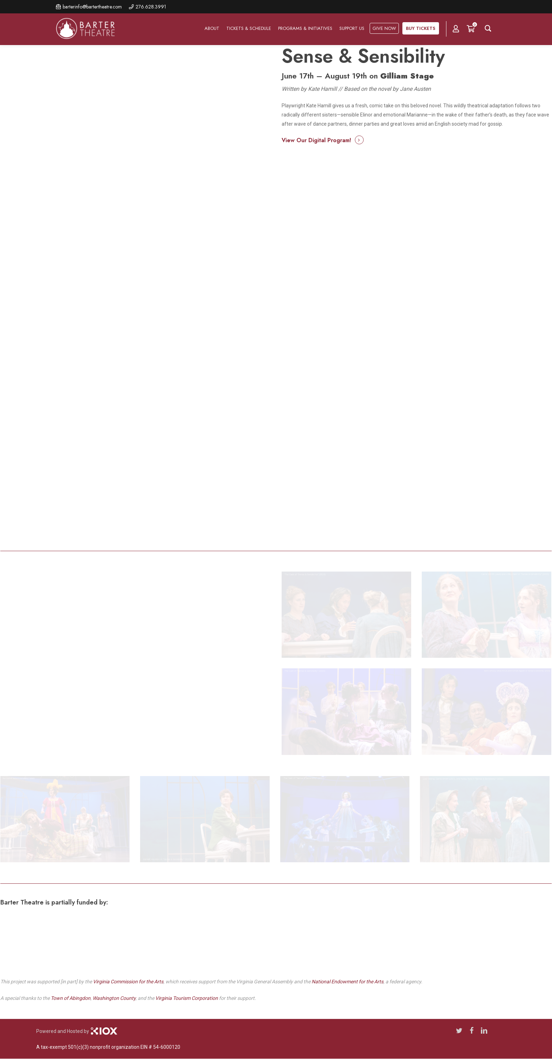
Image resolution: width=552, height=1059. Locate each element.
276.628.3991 (151, 6)
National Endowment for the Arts (347, 981)
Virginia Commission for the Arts (128, 981)
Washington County (114, 998)
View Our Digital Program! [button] (316, 140)
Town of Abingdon (70, 998)
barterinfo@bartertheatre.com (92, 6)
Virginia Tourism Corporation (186, 998)
